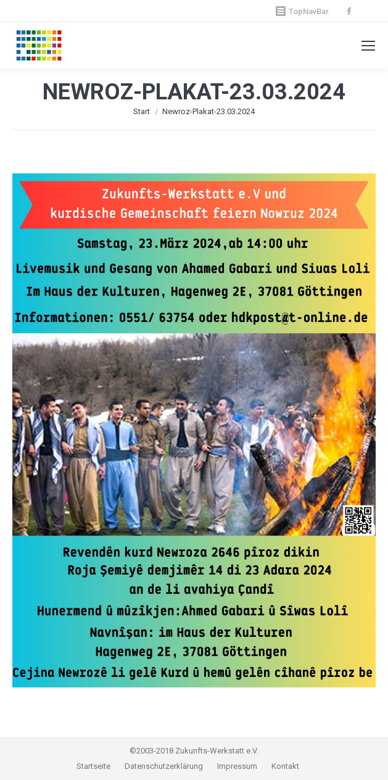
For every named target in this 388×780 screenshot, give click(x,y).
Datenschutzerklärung (164, 766)
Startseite (94, 766)
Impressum (238, 766)
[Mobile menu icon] (368, 45)
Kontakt (285, 766)
